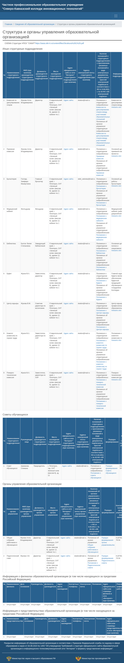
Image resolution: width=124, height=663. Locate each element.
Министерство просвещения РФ (96, 658)
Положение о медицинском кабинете (101, 218)
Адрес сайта (68, 100)
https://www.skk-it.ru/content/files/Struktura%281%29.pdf (59, 43)
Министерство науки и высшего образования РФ (33, 658)
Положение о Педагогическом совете (94, 565)
